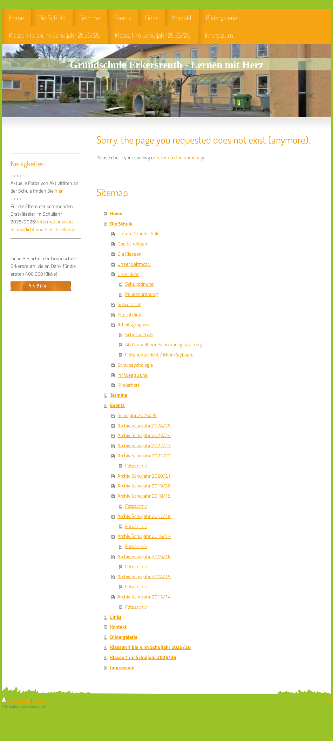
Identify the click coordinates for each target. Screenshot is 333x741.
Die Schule (121, 224)
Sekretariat (129, 304)
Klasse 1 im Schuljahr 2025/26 (143, 657)
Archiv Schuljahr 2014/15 (144, 576)
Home (116, 213)
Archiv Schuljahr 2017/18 (144, 516)
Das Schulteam (133, 244)
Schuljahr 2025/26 (137, 415)
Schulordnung (139, 284)
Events (117, 405)
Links (116, 617)
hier (58, 191)
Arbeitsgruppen (133, 324)
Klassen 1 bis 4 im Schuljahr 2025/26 (150, 647)
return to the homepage (180, 157)
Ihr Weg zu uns (132, 375)
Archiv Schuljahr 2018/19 (144, 496)
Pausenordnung (141, 294)
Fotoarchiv (136, 466)
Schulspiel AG (139, 334)
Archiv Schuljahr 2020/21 (144, 476)
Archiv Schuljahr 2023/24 (144, 435)
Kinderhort (128, 385)
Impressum (122, 667)
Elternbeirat (129, 314)
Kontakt (118, 627)
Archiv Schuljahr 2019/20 (144, 486)
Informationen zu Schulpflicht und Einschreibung (42, 225)
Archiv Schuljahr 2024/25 (144, 425)
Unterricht (128, 274)
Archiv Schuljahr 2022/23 (144, 445)
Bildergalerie (123, 637)
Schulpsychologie (135, 365)
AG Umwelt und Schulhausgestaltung (163, 344)
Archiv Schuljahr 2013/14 (144, 597)
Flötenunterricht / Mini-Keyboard (159, 355)
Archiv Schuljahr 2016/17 (144, 536)
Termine (118, 395)
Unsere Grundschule (138, 233)
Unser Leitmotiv (134, 264)
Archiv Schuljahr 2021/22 (144, 455)
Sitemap (39, 701)
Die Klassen (129, 254)
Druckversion (16, 701)
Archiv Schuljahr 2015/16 (144, 556)
